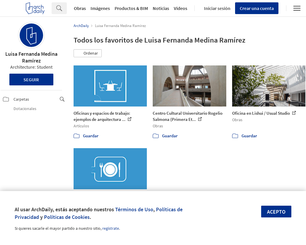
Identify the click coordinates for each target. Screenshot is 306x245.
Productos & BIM (131, 8)
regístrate (110, 228)
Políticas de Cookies (67, 217)
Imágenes (100, 8)
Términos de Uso (134, 209)
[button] (88, 53)
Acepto (276, 211)
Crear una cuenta (257, 8)
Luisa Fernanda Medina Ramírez (31, 57)
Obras (80, 8)
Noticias (161, 8)
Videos (180, 8)
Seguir (31, 79)
